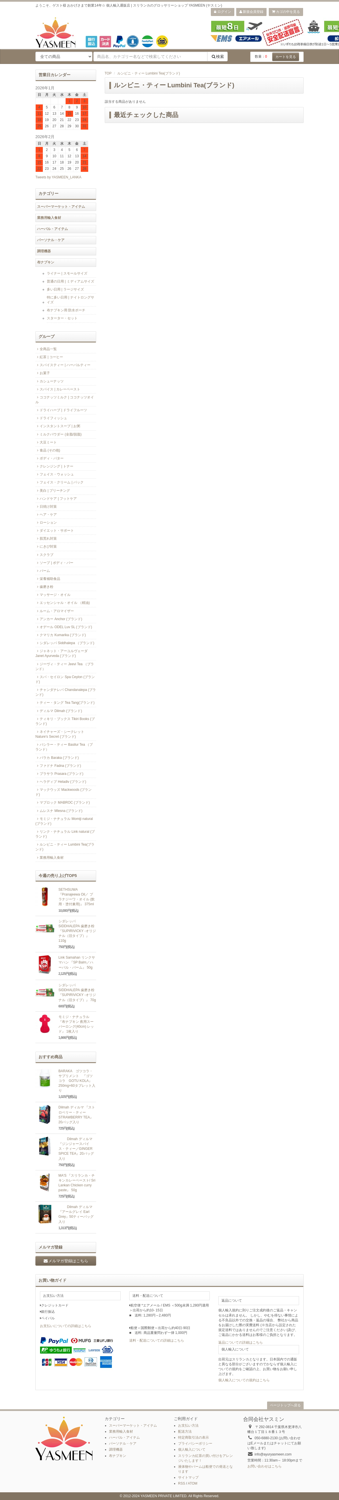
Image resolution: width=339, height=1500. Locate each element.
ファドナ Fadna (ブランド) (58, 766)
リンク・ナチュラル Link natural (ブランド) (65, 834)
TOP (108, 73)
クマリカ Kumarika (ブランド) (60, 635)
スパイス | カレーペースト (57, 389)
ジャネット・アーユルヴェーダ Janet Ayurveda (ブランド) (61, 653)
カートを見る (285, 57)
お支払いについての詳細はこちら (65, 1326)
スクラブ (44, 555)
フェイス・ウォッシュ (54, 474)
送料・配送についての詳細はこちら (156, 1340)
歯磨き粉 (44, 587)
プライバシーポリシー (195, 1443)
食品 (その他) (47, 450)
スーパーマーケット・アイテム (61, 207)
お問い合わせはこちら (264, 1466)
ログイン (222, 12)
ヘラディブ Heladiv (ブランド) (60, 782)
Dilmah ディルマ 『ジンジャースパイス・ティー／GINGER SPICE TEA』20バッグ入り (76, 1149)
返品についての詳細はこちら (240, 1342)
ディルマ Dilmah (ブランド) (58, 711)
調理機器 (44, 251)
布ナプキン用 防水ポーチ (66, 310)
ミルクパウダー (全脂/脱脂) (58, 434)
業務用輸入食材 (49, 218)
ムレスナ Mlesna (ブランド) (58, 811)
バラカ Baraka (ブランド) (57, 758)
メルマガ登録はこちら (65, 1261)
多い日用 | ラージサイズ (65, 289)
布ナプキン (45, 262)
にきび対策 (46, 547)
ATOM (192, 1483)
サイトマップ (188, 1477)
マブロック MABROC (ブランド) (62, 803)
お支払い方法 (188, 1426)
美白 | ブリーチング (52, 491)
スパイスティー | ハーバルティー (62, 365)
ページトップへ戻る (285, 1405)
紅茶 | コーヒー (49, 357)
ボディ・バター (49, 458)
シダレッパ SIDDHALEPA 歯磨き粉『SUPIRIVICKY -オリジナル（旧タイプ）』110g (77, 931)
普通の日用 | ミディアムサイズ (70, 281)
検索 (217, 56)
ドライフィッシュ (51, 418)
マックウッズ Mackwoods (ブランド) (63, 792)
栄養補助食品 (47, 579)
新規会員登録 (251, 12)
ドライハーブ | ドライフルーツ (61, 410)
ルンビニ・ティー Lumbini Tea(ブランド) (148, 73)
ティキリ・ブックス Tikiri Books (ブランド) (65, 721)
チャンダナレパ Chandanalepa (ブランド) (65, 692)
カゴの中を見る (286, 12)
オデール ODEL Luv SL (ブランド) (63, 627)
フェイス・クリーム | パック (59, 482)
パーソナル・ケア (50, 240)
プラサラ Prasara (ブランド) (59, 774)
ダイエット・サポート (54, 531)
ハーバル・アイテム (52, 229)
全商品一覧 (46, 349)
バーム (42, 571)
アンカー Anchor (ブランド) (58, 619)
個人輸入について (191, 1449)
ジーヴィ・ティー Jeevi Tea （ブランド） (64, 666)
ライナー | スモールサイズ (67, 273)
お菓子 (42, 373)
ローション (46, 523)
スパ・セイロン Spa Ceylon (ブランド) (65, 679)
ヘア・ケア (46, 515)
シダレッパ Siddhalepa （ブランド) (64, 643)
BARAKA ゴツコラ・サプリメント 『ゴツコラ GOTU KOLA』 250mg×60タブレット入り (76, 1081)
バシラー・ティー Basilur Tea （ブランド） (64, 747)
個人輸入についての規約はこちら (244, 1380)
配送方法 (185, 1432)
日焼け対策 (46, 507)
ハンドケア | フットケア (56, 499)
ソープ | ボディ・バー (54, 563)
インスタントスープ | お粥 (57, 426)
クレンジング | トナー (54, 466)
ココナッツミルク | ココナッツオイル (64, 399)
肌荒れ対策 (46, 539)
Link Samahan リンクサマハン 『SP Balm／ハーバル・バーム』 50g (76, 962)
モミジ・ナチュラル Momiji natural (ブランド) (64, 821)
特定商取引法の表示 (193, 1437)
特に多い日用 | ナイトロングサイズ (70, 299)
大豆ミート (46, 442)
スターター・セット (62, 318)
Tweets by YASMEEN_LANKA (58, 177)
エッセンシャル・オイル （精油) (62, 603)
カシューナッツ (49, 381)
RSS (181, 1483)
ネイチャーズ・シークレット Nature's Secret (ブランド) (59, 734)
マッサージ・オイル (52, 595)
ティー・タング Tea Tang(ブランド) (64, 703)
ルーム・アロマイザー (54, 611)
